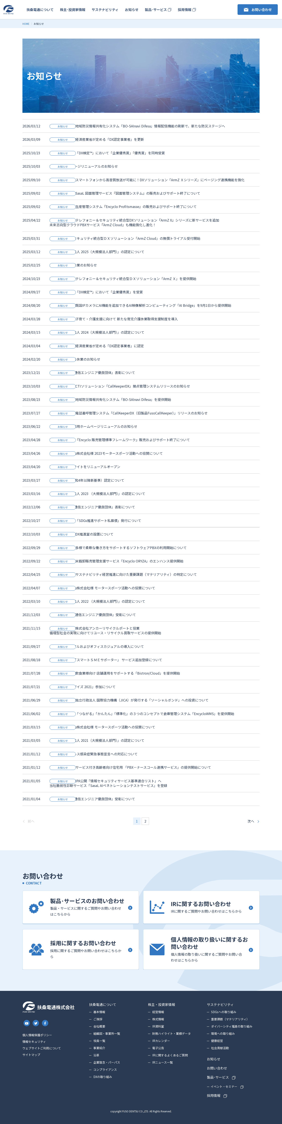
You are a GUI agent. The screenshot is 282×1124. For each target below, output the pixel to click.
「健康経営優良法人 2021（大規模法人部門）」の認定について (97, 740)
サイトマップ (31, 1055)
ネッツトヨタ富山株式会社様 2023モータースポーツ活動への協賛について (106, 453)
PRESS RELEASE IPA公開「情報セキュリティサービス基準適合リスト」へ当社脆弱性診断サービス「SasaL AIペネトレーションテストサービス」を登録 (108, 783)
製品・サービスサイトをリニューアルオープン (85, 466)
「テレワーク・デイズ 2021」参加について (83, 686)
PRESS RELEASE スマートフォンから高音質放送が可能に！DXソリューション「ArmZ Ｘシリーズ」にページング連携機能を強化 (147, 179)
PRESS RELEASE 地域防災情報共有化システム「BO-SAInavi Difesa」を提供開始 (110, 399)
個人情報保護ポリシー (37, 1035)
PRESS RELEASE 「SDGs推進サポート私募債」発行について (95, 520)
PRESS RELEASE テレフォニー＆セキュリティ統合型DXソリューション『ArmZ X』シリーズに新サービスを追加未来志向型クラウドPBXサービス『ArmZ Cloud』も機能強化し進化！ (134, 222)
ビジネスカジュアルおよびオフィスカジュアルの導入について (97, 646)
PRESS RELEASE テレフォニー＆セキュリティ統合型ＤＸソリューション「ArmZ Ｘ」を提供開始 (123, 278)
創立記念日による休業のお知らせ (75, 359)
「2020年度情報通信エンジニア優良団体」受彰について (92, 798)
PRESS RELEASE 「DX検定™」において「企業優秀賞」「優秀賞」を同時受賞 (107, 152)
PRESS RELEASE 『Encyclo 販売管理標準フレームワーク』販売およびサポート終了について (120, 439)
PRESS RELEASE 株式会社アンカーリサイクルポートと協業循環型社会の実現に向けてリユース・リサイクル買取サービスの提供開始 (105, 630)
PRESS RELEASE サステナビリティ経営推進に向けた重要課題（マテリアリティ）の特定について (123, 574)
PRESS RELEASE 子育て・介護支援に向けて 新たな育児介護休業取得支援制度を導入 (114, 318)
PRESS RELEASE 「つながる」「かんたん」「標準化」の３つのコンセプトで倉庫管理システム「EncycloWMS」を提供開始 (142, 713)
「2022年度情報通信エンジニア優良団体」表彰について (92, 506)
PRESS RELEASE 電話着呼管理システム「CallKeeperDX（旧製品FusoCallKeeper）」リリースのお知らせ (129, 413)
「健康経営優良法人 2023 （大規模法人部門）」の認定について (97, 493)
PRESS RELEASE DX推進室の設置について (81, 534)
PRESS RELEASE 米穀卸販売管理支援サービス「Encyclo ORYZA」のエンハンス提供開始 (116, 560)
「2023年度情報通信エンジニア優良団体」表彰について (92, 372)
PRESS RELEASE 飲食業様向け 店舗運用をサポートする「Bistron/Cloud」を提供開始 (115, 673)
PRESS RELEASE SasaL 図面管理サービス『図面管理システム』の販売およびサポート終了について (125, 193)
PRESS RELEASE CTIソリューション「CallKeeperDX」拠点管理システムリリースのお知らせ (120, 386)
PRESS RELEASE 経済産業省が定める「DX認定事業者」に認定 (97, 345)
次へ (250, 821)
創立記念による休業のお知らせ (73, 265)
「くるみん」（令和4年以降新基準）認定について (87, 480)
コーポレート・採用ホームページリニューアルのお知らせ (93, 426)
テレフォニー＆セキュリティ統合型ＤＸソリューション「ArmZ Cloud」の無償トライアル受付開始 (125, 238)
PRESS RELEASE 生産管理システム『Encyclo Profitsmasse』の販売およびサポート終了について (123, 206)
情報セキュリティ (34, 1041)
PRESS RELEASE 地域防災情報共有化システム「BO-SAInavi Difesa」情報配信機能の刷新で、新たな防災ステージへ (137, 125)
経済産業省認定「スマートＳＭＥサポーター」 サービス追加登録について (106, 659)
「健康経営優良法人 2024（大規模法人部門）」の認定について (97, 332)
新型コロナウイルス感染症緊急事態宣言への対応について (94, 753)
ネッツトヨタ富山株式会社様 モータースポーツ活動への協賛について (102, 587)
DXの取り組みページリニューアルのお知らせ (84, 166)
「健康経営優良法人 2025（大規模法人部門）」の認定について (97, 251)
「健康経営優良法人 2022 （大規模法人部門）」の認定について (97, 601)
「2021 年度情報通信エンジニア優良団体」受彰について (93, 614)
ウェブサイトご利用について (41, 1048)
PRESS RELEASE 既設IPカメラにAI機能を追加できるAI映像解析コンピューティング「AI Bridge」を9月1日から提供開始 (140, 305)
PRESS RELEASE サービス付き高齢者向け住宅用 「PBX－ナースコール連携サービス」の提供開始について (130, 767)
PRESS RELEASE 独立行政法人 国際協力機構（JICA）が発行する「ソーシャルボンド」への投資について (129, 700)
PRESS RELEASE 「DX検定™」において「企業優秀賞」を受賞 (96, 291)
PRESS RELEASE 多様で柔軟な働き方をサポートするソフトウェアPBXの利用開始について (118, 547)
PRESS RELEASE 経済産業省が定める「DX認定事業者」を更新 (97, 139)
